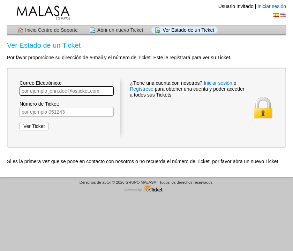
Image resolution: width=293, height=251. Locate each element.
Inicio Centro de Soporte (51, 30)
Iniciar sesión (271, 6)
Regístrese (142, 89)
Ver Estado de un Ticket (188, 30)
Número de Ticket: (67, 109)
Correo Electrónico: (67, 88)
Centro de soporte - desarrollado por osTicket (146, 189)
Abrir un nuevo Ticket (120, 30)
